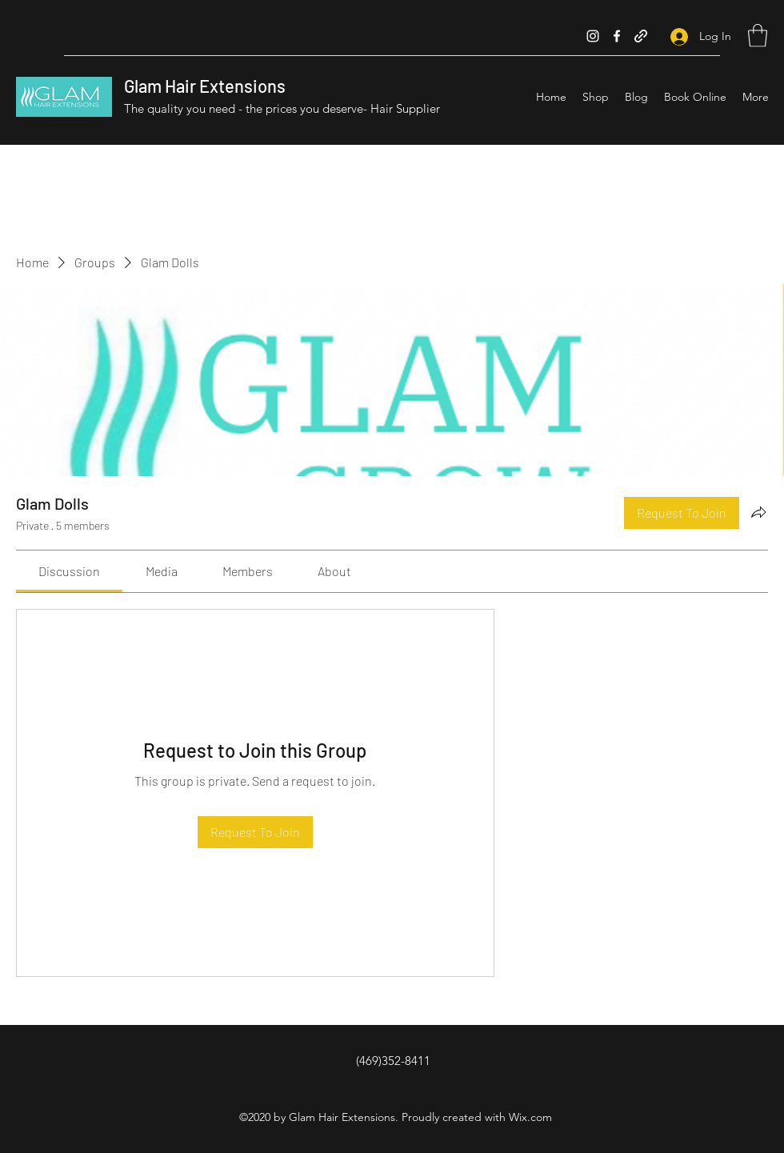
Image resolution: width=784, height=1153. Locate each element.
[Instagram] (593, 36)
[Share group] (758, 512)
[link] (69, 571)
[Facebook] (617, 36)
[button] (757, 35)
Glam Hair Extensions (205, 85)
